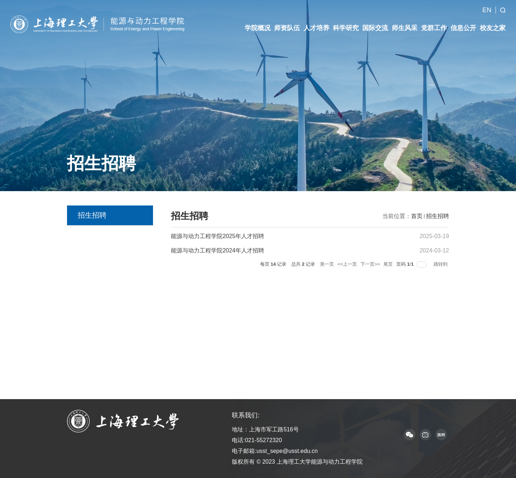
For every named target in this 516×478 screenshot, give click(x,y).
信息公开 (463, 23)
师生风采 (404, 23)
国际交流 (375, 23)
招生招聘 (437, 216)
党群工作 (434, 23)
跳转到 (441, 264)
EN (486, 5)
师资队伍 (287, 23)
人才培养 (316, 23)
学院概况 (258, 23)
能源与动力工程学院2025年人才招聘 (217, 236)
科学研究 (346, 23)
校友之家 (493, 23)
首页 (416, 216)
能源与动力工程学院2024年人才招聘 (217, 250)
